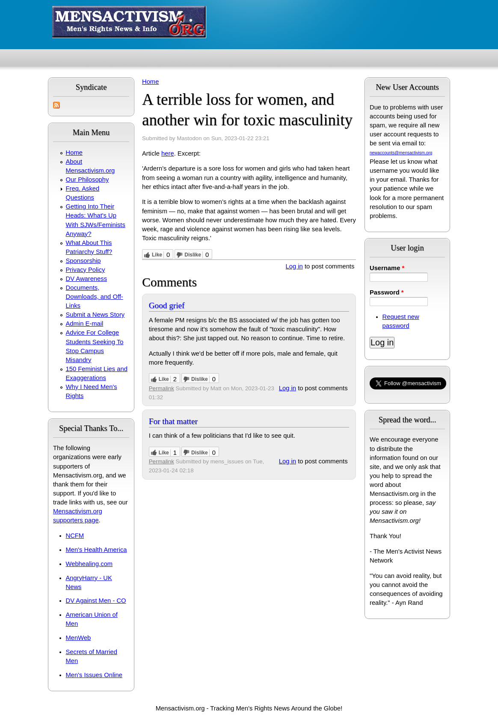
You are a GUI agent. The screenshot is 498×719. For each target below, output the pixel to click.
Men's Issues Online (94, 675)
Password (387, 292)
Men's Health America (96, 549)
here (167, 153)
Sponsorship (83, 260)
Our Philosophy (87, 179)
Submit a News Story (95, 314)
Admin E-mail (85, 323)
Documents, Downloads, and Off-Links (94, 296)
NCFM (75, 535)
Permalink (161, 388)
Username (387, 268)
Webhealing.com (89, 563)
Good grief (167, 305)
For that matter (173, 421)
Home (74, 152)
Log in (294, 266)
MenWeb (78, 637)
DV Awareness (86, 278)
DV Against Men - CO (96, 600)
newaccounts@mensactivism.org (401, 152)
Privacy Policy (85, 269)
